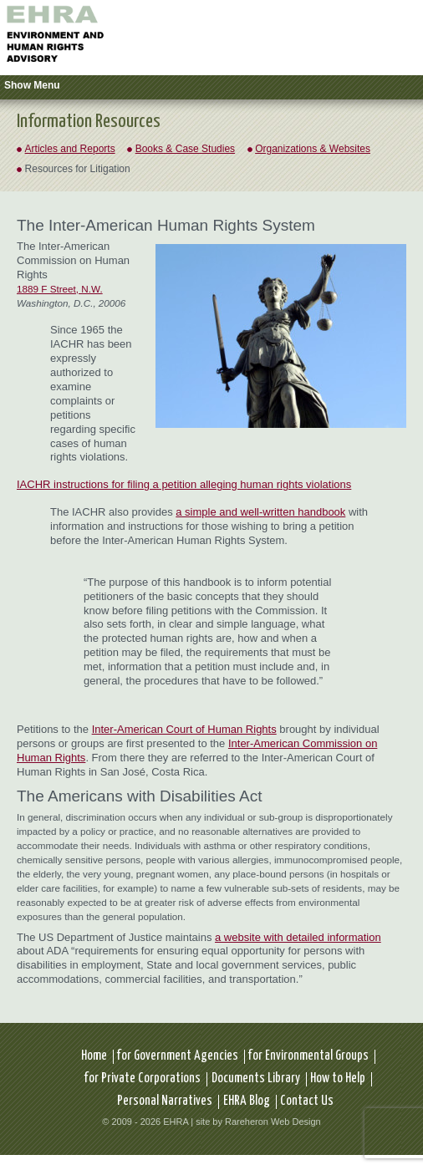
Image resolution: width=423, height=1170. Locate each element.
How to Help (337, 1078)
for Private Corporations (142, 1078)
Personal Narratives (164, 1101)
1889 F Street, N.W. (60, 288)
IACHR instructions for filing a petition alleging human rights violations (184, 484)
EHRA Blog (246, 1101)
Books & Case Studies (185, 149)
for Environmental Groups (308, 1056)
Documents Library (256, 1078)
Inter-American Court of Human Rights (184, 729)
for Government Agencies (177, 1056)
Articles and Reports (70, 149)
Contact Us (307, 1101)
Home (94, 1056)
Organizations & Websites (312, 149)
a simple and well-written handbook (260, 512)
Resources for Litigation (77, 169)
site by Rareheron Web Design (258, 1122)
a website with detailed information (298, 937)
